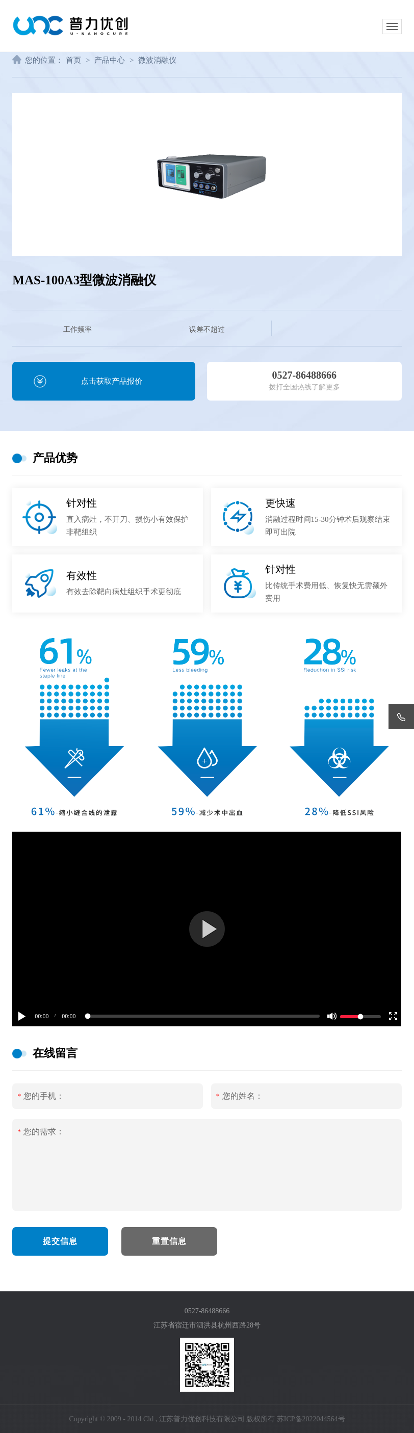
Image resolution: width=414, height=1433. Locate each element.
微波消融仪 (157, 60)
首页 (73, 60)
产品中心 (109, 60)
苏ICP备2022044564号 (311, 1419)
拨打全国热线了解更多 (304, 376)
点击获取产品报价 (111, 381)
